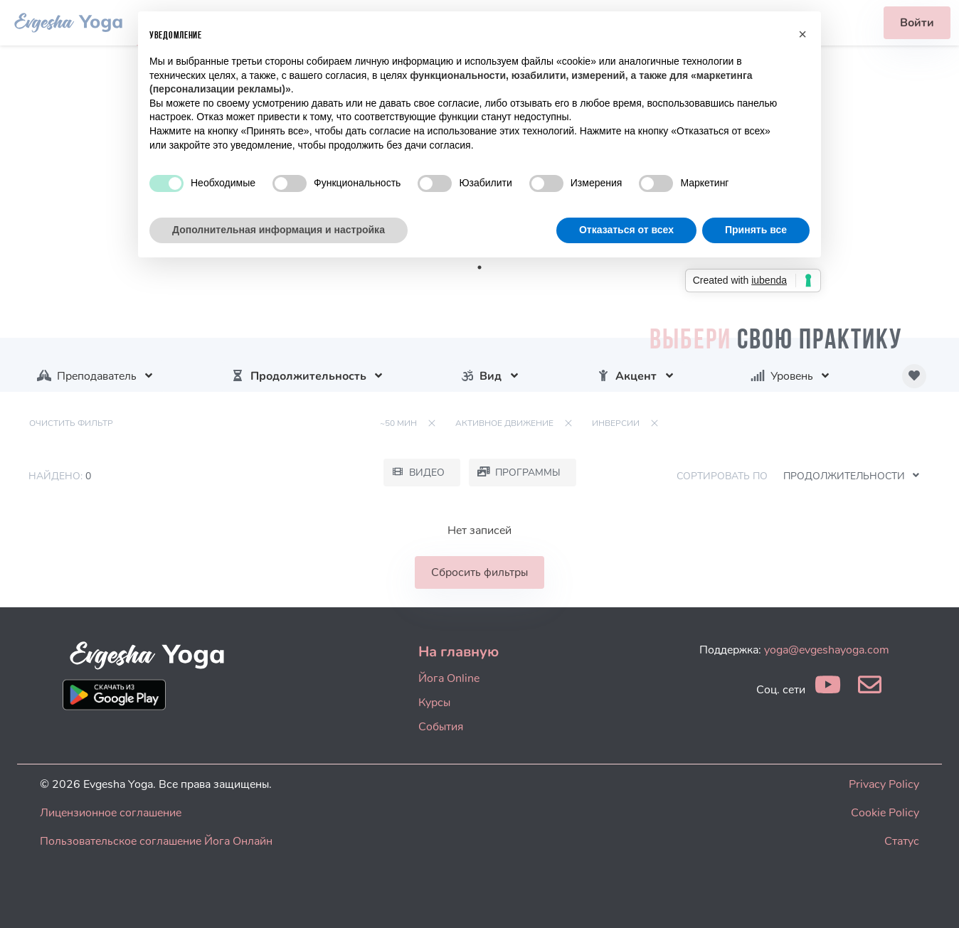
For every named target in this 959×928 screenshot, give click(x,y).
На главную (458, 651)
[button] (802, 34)
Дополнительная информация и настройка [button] (278, 229)
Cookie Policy (885, 813)
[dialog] (932, 899)
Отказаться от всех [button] (626, 229)
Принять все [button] (756, 229)
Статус (901, 841)
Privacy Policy (884, 784)
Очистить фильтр (71, 423)
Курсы (434, 702)
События (440, 727)
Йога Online (449, 678)
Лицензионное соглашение (110, 813)
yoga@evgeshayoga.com (826, 650)
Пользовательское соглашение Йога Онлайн (156, 841)
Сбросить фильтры (479, 572)
